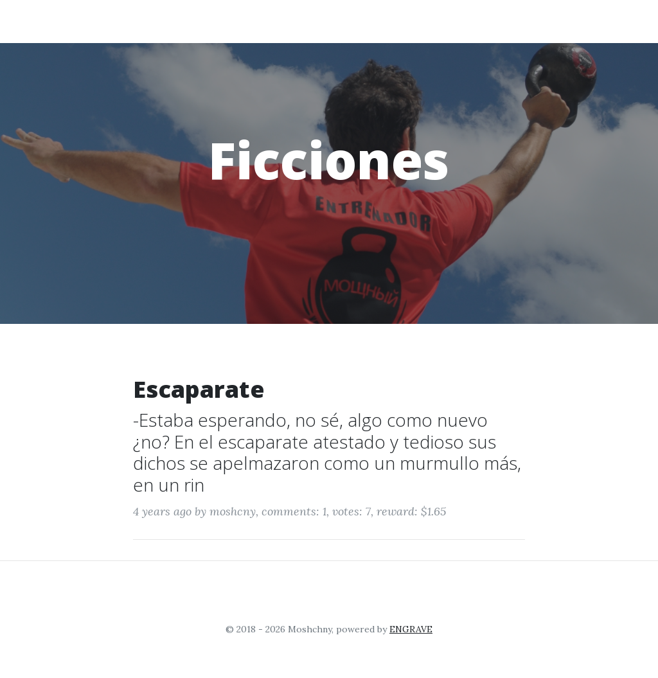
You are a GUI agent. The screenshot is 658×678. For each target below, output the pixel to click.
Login (600, 20)
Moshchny (77, 21)
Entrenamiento (343, 20)
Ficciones (433, 20)
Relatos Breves (521, 20)
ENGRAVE (410, 629)
